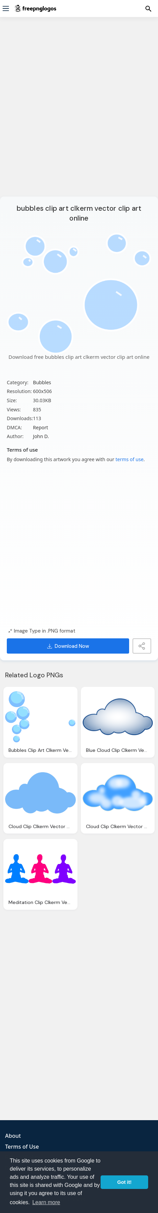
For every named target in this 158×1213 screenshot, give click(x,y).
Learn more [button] (46, 1202)
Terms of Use (22, 1146)
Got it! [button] (124, 1182)
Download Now (68, 646)
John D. (41, 436)
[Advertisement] (79, 111)
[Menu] (6, 8)
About (13, 1135)
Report (40, 427)
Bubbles (42, 382)
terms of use (129, 459)
